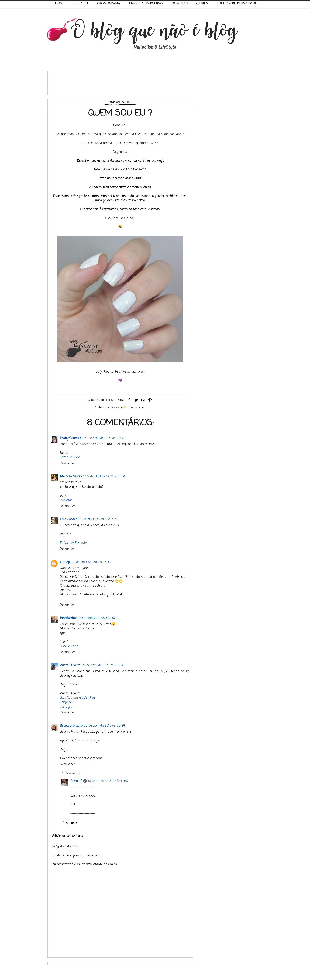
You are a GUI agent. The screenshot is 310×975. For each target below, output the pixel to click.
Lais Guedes (68, 519)
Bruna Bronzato (71, 726)
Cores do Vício (70, 457)
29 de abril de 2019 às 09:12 (104, 438)
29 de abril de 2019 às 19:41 (98, 618)
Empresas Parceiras (146, 3)
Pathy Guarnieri (71, 438)
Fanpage (66, 702)
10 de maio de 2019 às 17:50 (108, 781)
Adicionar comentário (67, 836)
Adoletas (66, 500)
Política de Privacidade (237, 3)
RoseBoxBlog (69, 618)
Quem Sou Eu (137, 407)
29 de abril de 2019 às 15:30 (98, 519)
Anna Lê (76, 781)
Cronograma (108, 3)
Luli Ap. (65, 562)
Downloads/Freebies (190, 3)
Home (60, 3)
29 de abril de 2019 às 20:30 (102, 665)
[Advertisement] (123, 81)
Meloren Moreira (72, 476)
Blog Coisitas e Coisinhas (77, 697)
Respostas (72, 773)
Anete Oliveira (70, 665)
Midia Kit (81, 3)
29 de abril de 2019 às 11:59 (105, 476)
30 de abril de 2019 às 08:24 (104, 726)
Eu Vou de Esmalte (73, 543)
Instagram (67, 706)
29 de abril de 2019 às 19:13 (91, 562)
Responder (67, 463)
